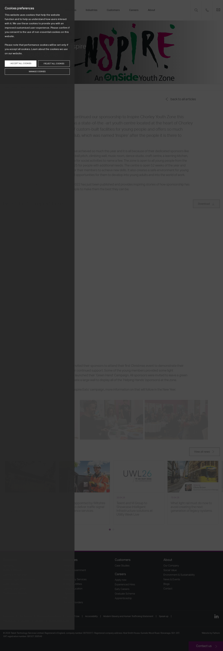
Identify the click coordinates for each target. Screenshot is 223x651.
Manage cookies (37, 71)
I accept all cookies (20, 63)
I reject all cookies (53, 64)
